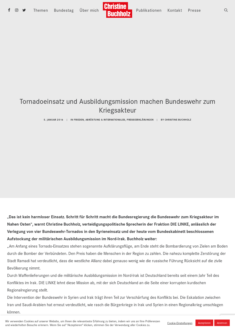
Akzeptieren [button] (204, 323)
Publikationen (149, 10)
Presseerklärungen (140, 117)
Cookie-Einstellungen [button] (179, 323)
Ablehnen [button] (222, 323)
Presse (194, 10)
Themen (40, 10)
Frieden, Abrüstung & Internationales (99, 117)
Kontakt (174, 10)
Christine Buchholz (178, 117)
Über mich (89, 10)
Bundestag (64, 10)
